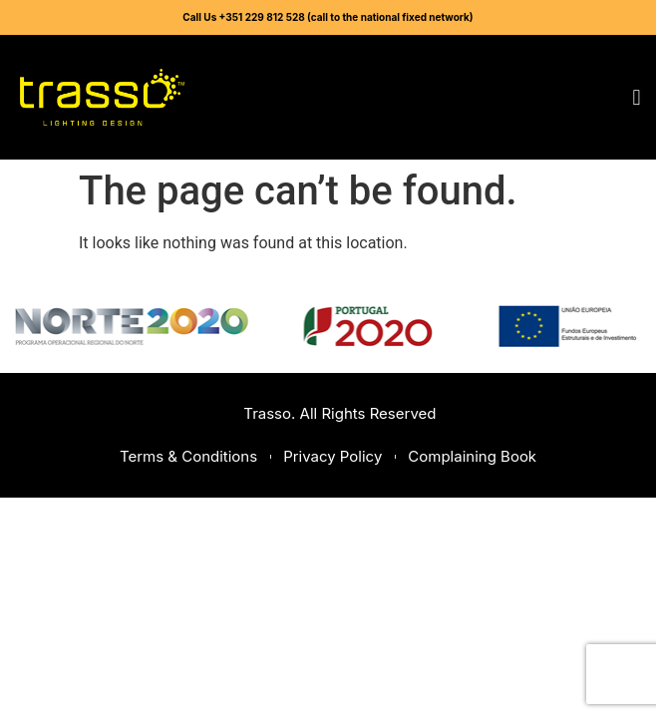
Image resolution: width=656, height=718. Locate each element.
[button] (636, 97)
